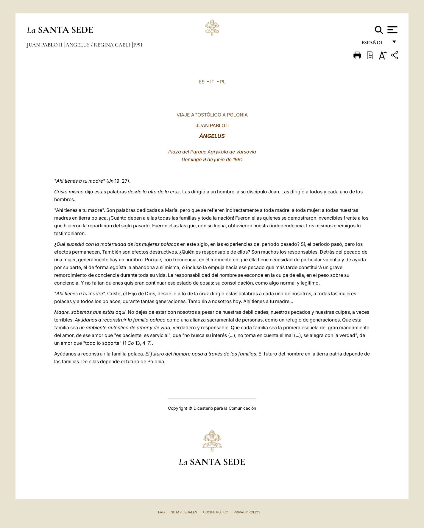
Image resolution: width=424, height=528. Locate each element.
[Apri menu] (392, 30)
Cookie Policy (215, 512)
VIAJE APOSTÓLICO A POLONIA (212, 115)
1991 (138, 44)
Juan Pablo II (45, 44)
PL (223, 82)
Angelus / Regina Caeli (98, 44)
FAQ (161, 512)
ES (202, 82)
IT (212, 82)
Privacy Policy (247, 512)
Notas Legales (184, 512)
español (375, 44)
